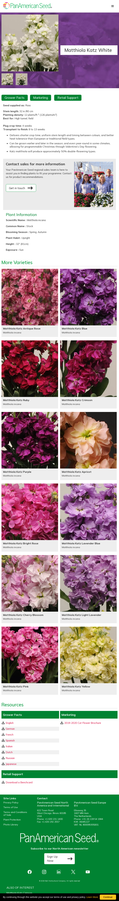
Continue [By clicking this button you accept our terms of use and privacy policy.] (107, 897)
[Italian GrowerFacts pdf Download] (30, 746)
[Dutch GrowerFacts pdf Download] (30, 752)
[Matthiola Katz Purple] (29, 446)
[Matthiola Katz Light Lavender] (88, 589)
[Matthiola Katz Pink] (29, 661)
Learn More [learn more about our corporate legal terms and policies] (92, 897)
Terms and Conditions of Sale (15, 813)
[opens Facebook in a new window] (30, 872)
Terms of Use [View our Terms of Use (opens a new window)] (10, 807)
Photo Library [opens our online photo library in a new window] (10, 824)
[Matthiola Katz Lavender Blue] (88, 518)
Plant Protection (12, 819)
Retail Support (67, 98)
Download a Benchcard (17, 782)
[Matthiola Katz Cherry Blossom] (29, 589)
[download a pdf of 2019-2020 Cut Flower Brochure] (89, 723)
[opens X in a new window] (74, 872)
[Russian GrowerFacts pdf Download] (30, 758)
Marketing (40, 98)
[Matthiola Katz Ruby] (29, 374)
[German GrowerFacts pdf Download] (30, 729)
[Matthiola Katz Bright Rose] (29, 518)
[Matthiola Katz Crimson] (88, 374)
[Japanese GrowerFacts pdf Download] (30, 764)
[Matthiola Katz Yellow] (88, 661)
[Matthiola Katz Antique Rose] (29, 303)
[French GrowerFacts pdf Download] (30, 735)
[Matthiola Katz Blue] (88, 303)
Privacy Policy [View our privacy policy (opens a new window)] (10, 802)
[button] (113, 6)
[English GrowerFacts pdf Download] (30, 723)
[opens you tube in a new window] (88, 872)
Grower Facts (14, 98)
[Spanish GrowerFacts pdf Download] (30, 740)
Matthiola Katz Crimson (19, 892)
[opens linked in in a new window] (59, 872)
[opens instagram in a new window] (45, 872)
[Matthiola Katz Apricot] (88, 446)
